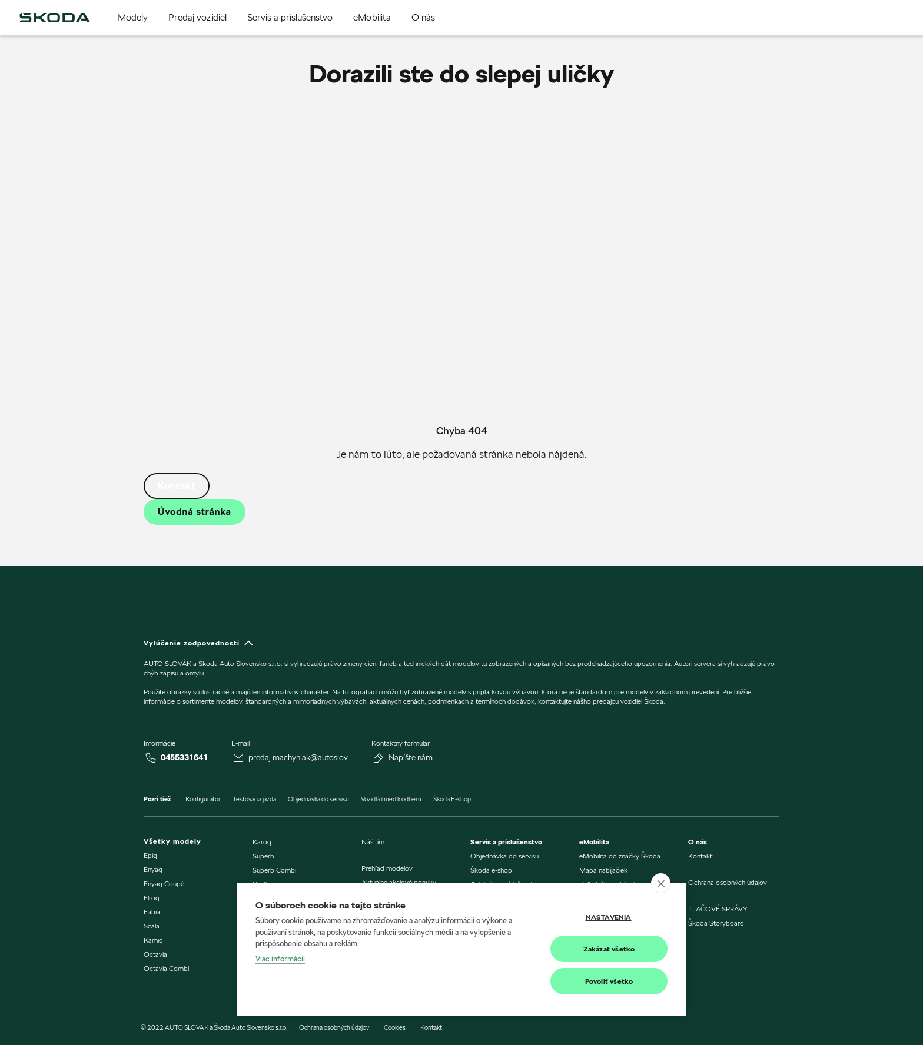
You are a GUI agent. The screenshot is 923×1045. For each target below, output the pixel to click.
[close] (660, 883)
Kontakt (176, 485)
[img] (55, 17)
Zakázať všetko (609, 948)
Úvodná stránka (194, 511)
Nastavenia (609, 917)
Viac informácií (280, 958)
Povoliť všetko (609, 981)
